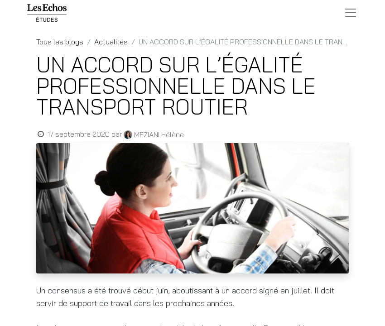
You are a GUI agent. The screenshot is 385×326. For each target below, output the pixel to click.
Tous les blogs (59, 41)
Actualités (111, 41)
